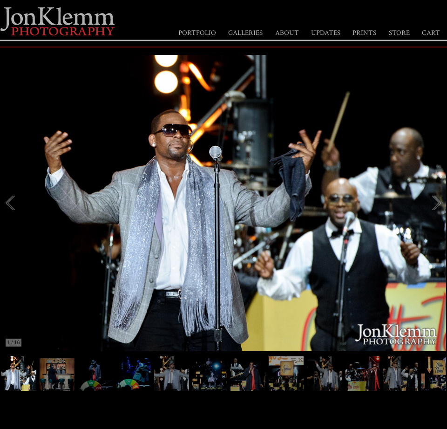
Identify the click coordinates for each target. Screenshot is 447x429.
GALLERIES (245, 32)
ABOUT (287, 32)
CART (431, 32)
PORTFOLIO (197, 32)
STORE (399, 32)
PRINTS (364, 32)
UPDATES (325, 32)
